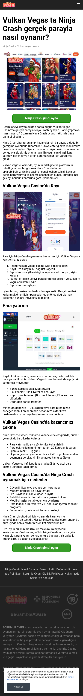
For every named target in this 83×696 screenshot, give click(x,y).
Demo (43, 569)
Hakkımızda (72, 573)
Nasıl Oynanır (29, 569)
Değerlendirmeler (67, 569)
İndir (52, 569)
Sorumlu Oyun (32, 573)
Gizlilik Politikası (52, 573)
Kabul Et (18, 686)
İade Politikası (12, 573)
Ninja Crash (8, 46)
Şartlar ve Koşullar (41, 578)
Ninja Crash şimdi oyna (41, 118)
